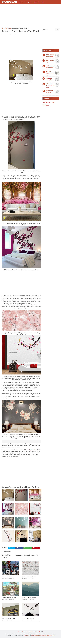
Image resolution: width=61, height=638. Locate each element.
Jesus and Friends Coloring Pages (50, 73)
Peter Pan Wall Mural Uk (28, 618)
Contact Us (24, 631)
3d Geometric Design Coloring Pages (50, 85)
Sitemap (19, 631)
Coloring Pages (28, 2)
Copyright (30, 631)
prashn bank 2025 (50, 635)
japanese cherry (7, 551)
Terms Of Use (35, 631)
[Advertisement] (30, 16)
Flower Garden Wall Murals (9, 597)
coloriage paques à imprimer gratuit (38, 635)
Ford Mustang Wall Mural (8, 618)
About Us (41, 631)
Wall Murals (37, 2)
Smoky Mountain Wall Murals (29, 597)
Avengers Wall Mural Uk (8, 577)
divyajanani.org (9, 1)
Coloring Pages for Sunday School (49, 92)
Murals (43, 2)
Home (20, 2)
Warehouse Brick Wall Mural (29, 577)
